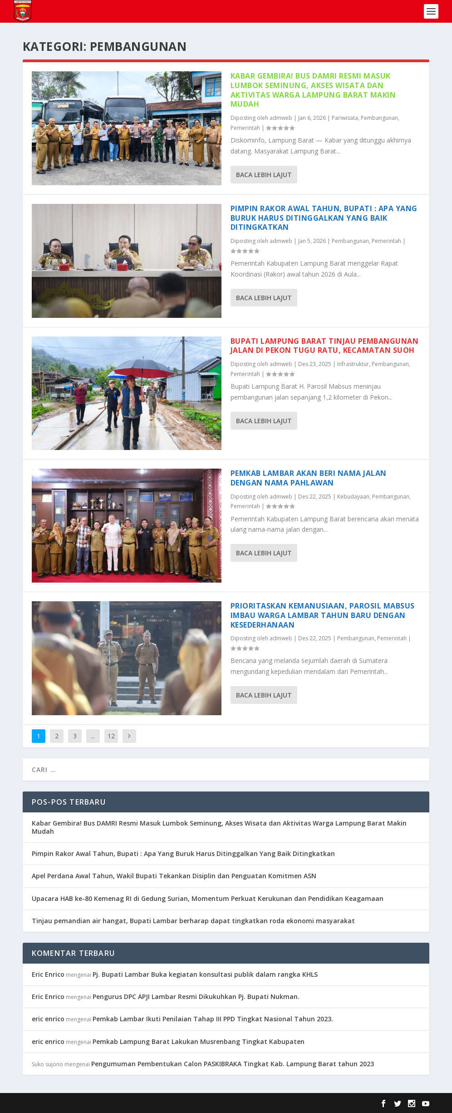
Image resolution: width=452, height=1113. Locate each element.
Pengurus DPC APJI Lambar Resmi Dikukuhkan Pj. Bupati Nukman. (196, 996)
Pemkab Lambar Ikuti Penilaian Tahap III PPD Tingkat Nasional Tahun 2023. (213, 1018)
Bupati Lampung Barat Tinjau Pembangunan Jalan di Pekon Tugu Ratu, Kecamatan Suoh (325, 346)
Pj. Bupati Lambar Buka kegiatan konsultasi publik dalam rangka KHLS (205, 974)
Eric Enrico (48, 974)
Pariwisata (345, 118)
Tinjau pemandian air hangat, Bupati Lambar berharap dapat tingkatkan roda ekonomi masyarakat (193, 920)
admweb (281, 118)
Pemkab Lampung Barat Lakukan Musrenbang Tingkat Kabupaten (199, 1041)
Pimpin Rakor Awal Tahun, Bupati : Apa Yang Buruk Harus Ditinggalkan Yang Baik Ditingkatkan (324, 217)
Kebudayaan (353, 496)
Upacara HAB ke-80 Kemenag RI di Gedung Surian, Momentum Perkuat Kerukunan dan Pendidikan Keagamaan (207, 898)
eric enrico (48, 1018)
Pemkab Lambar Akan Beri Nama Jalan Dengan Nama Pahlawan (309, 478)
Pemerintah (245, 128)
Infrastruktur (353, 364)
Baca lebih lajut (264, 174)
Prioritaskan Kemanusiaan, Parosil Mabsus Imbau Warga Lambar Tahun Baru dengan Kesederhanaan (323, 615)
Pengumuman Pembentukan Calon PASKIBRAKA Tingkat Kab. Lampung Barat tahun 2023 (232, 1063)
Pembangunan (379, 118)
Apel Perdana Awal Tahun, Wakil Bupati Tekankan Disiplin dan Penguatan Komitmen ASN (174, 875)
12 (111, 736)
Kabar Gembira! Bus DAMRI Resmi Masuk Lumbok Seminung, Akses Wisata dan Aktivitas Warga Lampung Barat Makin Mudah (313, 90)
